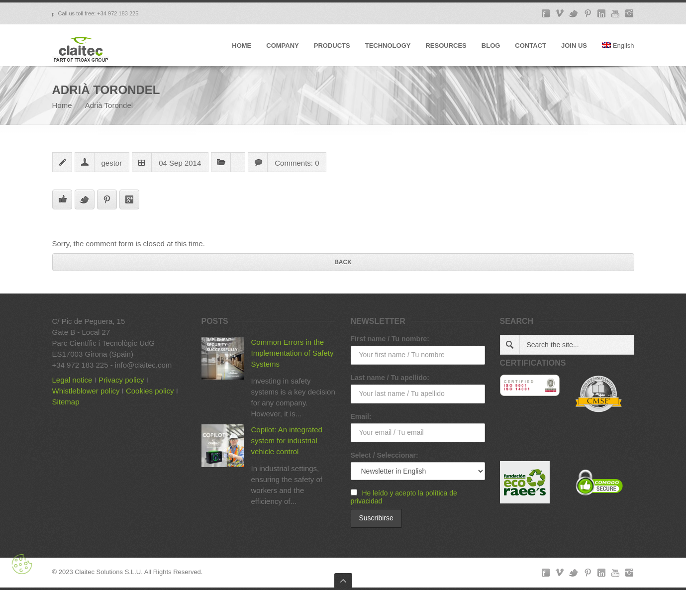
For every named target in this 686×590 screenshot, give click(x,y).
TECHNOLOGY (388, 45)
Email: (361, 416)
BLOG (491, 45)
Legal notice (72, 380)
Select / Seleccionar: (384, 455)
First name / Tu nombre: (390, 339)
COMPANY (282, 45)
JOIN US (574, 45)
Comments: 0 (297, 163)
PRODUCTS (332, 45)
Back (343, 262)
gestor (111, 163)
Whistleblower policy (86, 391)
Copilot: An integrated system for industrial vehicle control (286, 440)
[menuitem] (618, 54)
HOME (241, 45)
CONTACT (530, 45)
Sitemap (66, 401)
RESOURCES (445, 45)
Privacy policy (121, 380)
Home (62, 105)
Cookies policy (150, 391)
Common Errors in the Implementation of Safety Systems (292, 353)
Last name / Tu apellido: (390, 378)
